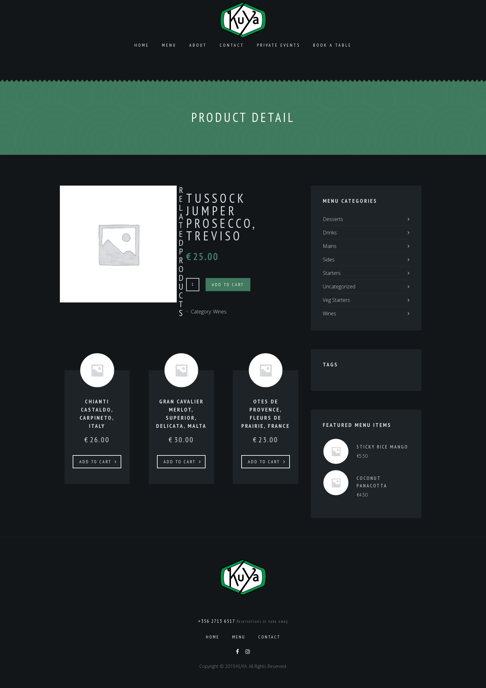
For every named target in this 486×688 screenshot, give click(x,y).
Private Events (278, 45)
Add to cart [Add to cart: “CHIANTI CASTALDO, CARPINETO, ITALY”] (95, 462)
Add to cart (228, 284)
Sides (329, 259)
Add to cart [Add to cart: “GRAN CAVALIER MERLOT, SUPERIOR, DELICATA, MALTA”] (180, 462)
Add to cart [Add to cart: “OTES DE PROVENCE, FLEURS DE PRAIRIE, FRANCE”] (264, 462)
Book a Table (332, 45)
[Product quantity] (192, 284)
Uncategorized (339, 286)
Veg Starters (336, 300)
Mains (330, 246)
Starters (332, 273)
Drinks (330, 232)
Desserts (333, 219)
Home (141, 45)
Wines (220, 311)
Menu (169, 45)
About (198, 45)
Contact (232, 45)
